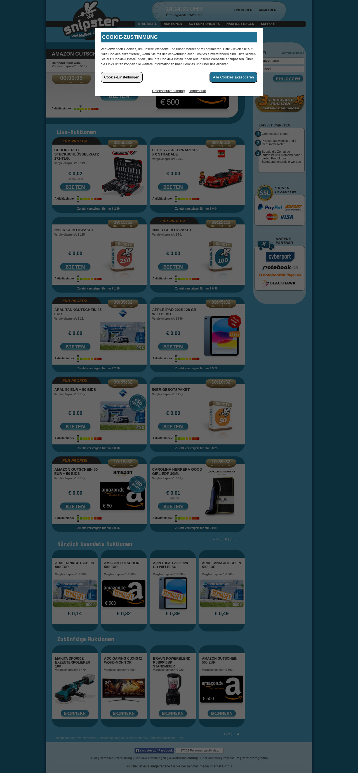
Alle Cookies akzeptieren (233, 77)
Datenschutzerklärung (168, 91)
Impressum (197, 91)
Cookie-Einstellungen (121, 77)
